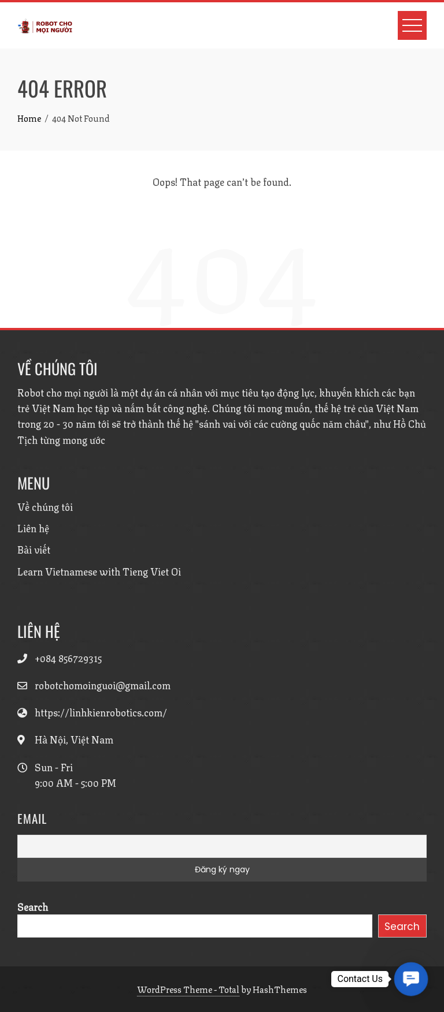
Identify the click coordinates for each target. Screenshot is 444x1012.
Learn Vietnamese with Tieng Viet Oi (99, 570)
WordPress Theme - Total (188, 989)
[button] (411, 979)
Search (32, 906)
